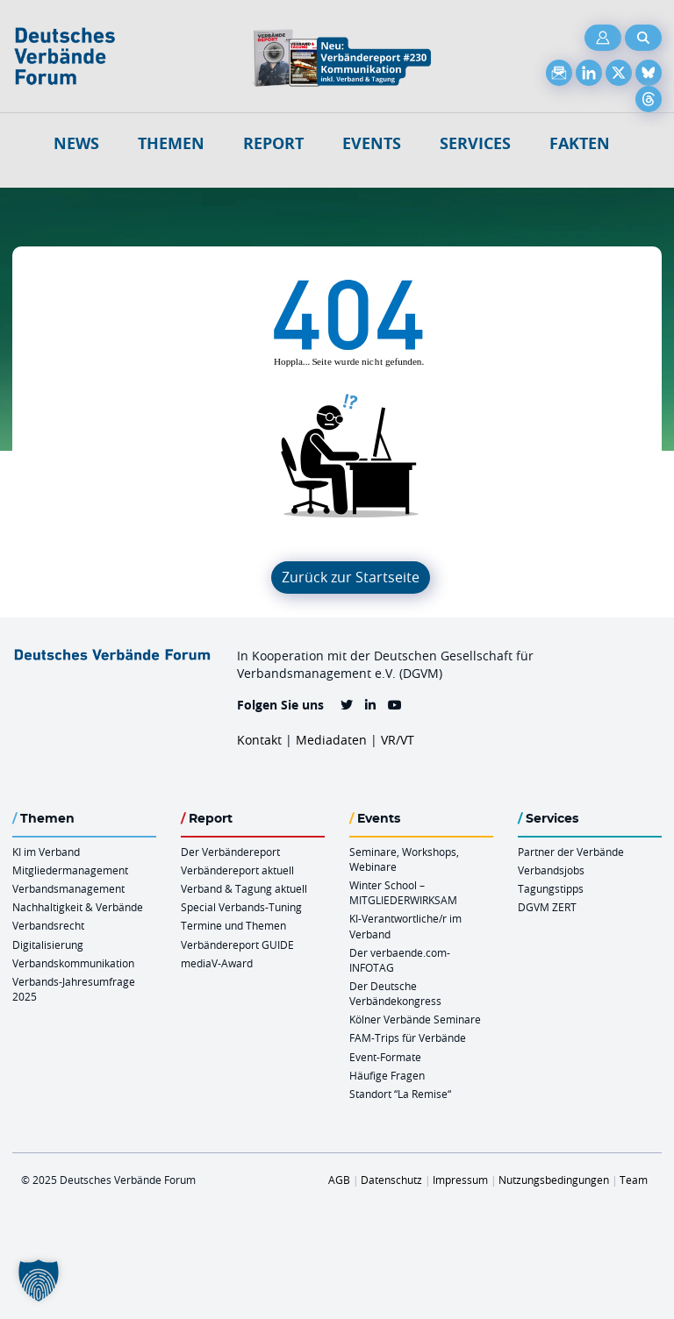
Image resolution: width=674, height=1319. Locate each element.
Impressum (460, 1180)
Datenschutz (391, 1180)
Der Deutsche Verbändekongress (395, 993)
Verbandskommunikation (73, 963)
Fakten (579, 143)
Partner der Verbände (571, 852)
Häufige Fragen (387, 1075)
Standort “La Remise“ (400, 1094)
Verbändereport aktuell (237, 870)
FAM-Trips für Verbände (407, 1037)
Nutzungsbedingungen (553, 1180)
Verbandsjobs (551, 870)
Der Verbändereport (230, 852)
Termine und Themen (233, 925)
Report (273, 143)
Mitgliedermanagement (70, 870)
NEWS (76, 143)
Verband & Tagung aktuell (244, 888)
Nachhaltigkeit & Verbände (77, 907)
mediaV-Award (217, 963)
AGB (339, 1180)
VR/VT (397, 739)
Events (371, 143)
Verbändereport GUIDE (237, 945)
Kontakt (259, 739)
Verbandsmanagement (68, 888)
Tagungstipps (551, 888)
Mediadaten (331, 739)
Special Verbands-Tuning (241, 907)
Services (475, 143)
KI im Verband (46, 852)
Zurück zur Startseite (350, 577)
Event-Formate (385, 1057)
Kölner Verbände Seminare (415, 1019)
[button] (38, 1280)
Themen (171, 143)
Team (634, 1180)
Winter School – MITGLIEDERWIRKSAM (403, 892)
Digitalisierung (47, 945)
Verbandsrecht (48, 925)
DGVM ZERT (547, 907)
